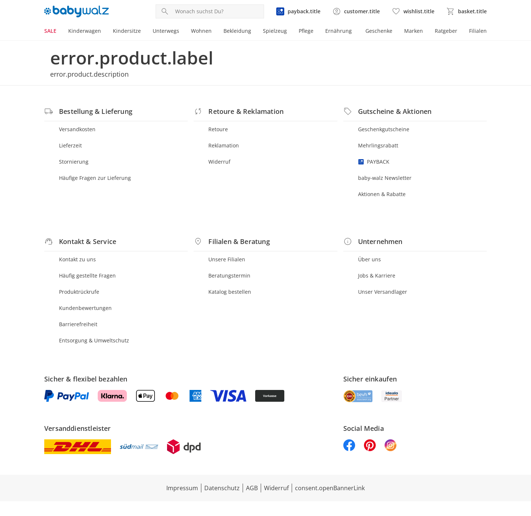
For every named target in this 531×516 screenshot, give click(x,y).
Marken (413, 30)
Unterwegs (166, 30)
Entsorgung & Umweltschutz (94, 340)
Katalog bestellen (229, 291)
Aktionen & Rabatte (382, 194)
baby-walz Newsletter (385, 177)
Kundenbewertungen (85, 307)
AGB (252, 488)
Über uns (369, 259)
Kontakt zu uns (77, 259)
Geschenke (378, 30)
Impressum (182, 488)
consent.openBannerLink (330, 488)
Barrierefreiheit (78, 324)
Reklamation (223, 145)
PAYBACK (373, 161)
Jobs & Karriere (376, 275)
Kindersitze (127, 30)
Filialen (478, 30)
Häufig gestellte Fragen (87, 275)
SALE (50, 30)
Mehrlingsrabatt (378, 145)
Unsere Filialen (226, 259)
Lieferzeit (70, 145)
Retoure (218, 129)
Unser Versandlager (382, 291)
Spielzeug (275, 30)
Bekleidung (237, 30)
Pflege (306, 30)
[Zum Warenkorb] (466, 11)
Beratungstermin (229, 275)
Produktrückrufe (79, 291)
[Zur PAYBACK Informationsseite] (298, 11)
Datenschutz (222, 488)
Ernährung (338, 30)
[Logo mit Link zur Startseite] (76, 11)
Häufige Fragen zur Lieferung (95, 177)
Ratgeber (446, 30)
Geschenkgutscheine (383, 129)
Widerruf (219, 161)
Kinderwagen (84, 30)
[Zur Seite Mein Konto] (356, 11)
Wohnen (201, 30)
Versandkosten (77, 129)
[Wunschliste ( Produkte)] (413, 11)
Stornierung (73, 161)
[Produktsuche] (218, 11)
